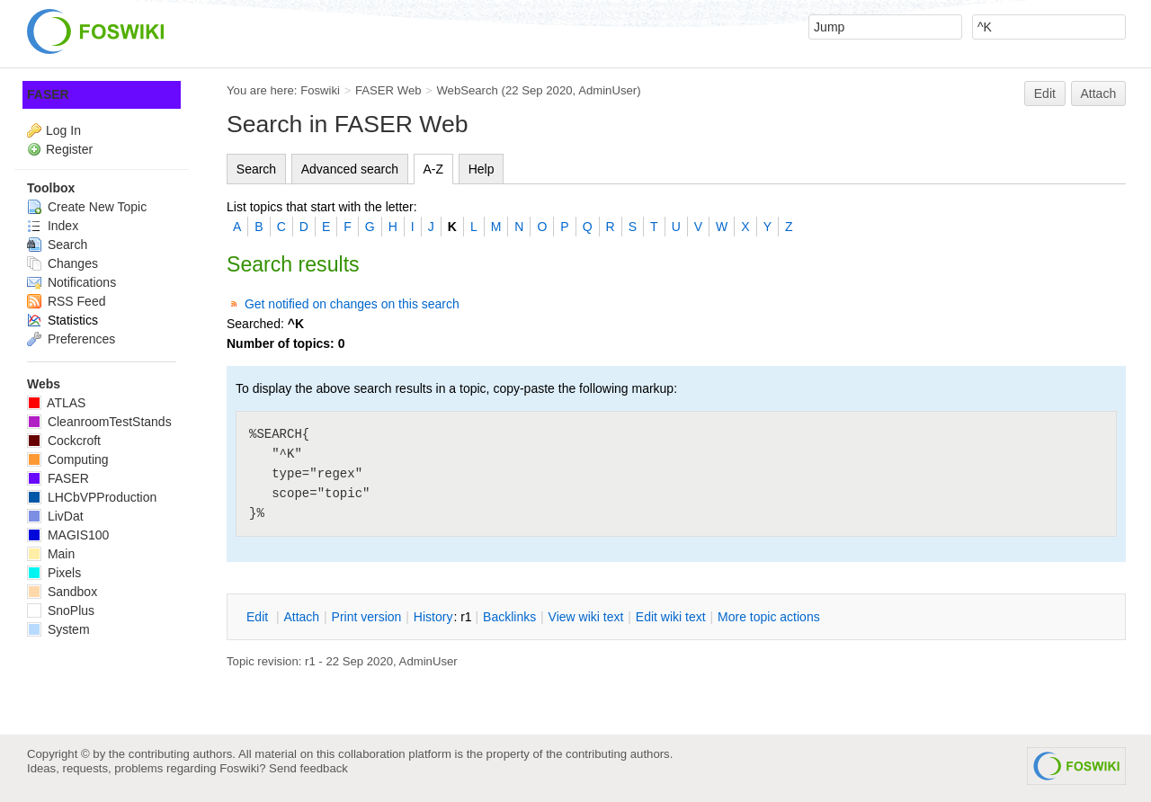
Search (256, 169)
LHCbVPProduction (91, 497)
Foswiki (320, 90)
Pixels (54, 573)
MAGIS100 (68, 535)
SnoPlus (60, 610)
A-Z (434, 169)
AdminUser (607, 90)
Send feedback (308, 768)
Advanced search (349, 169)
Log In (63, 130)
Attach (1099, 93)
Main (51, 554)
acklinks (509, 617)
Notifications (71, 282)
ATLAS (56, 403)
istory (433, 617)
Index (52, 225)
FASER (48, 94)
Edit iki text (671, 617)
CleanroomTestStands (99, 421)
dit (259, 617)
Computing (68, 459)
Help (481, 169)
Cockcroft (64, 440)
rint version (367, 617)
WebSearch (467, 90)
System (58, 629)
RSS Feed (66, 301)
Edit (1045, 93)
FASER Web (388, 90)
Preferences (71, 339)
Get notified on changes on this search (352, 304)
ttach (301, 617)
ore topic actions (769, 617)
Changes (62, 263)
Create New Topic (87, 207)
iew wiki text (586, 617)
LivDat (55, 516)
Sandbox (62, 591)
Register (69, 149)
